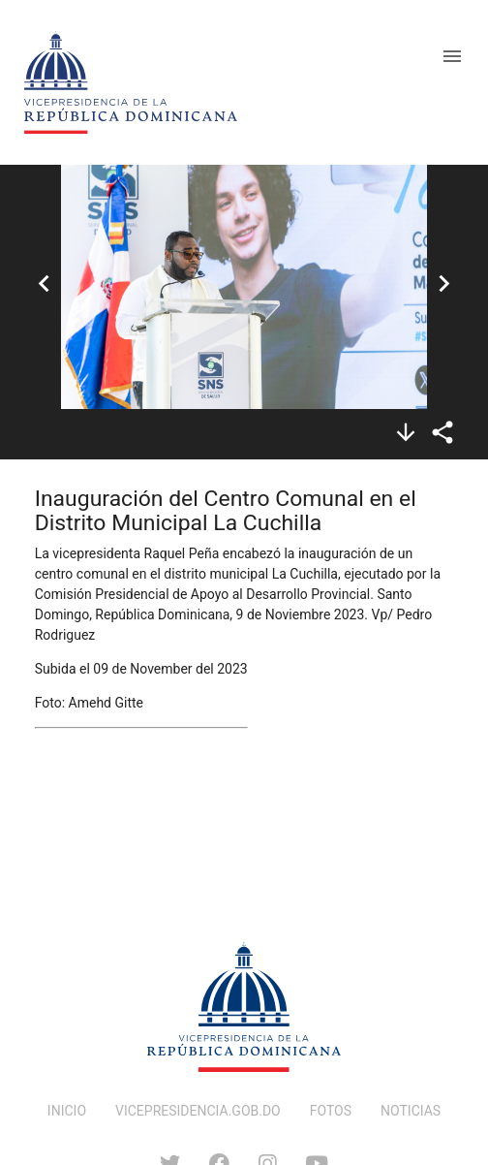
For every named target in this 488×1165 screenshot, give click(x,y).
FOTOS (330, 1110)
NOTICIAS (411, 1110)
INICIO (66, 1110)
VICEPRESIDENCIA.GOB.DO (198, 1110)
